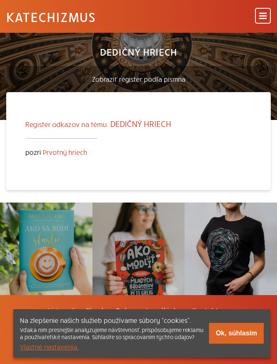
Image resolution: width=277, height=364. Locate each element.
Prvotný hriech (65, 152)
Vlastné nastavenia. (49, 346)
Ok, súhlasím (236, 333)
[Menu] (263, 16)
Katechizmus (51, 16)
